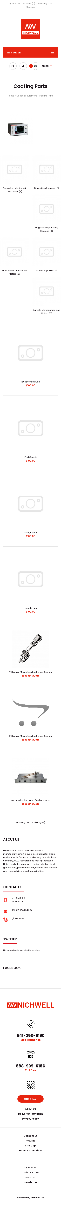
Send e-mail (30, 1099)
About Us (30, 1108)
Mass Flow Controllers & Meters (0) (14, 272)
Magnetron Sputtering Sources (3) (46, 229)
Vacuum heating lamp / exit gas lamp (30, 800)
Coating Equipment (26, 95)
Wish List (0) (29, 3)
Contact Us (30, 1135)
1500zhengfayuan (30, 381)
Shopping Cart (45, 3)
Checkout (30, 7)
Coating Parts (46, 95)
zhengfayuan (31, 532)
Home (11, 95)
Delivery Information (30, 1113)
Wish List (30, 1177)
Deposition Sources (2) (46, 188)
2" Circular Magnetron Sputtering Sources (30, 672)
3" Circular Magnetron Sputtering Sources (30, 736)
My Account (14, 3)
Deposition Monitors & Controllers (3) (14, 190)
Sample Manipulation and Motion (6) (46, 311)
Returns (30, 1140)
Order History (30, 1172)
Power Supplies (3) (46, 270)
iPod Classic (30, 457)
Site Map (30, 1145)
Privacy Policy (30, 1118)
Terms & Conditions (30, 1150)
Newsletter (30, 1182)
